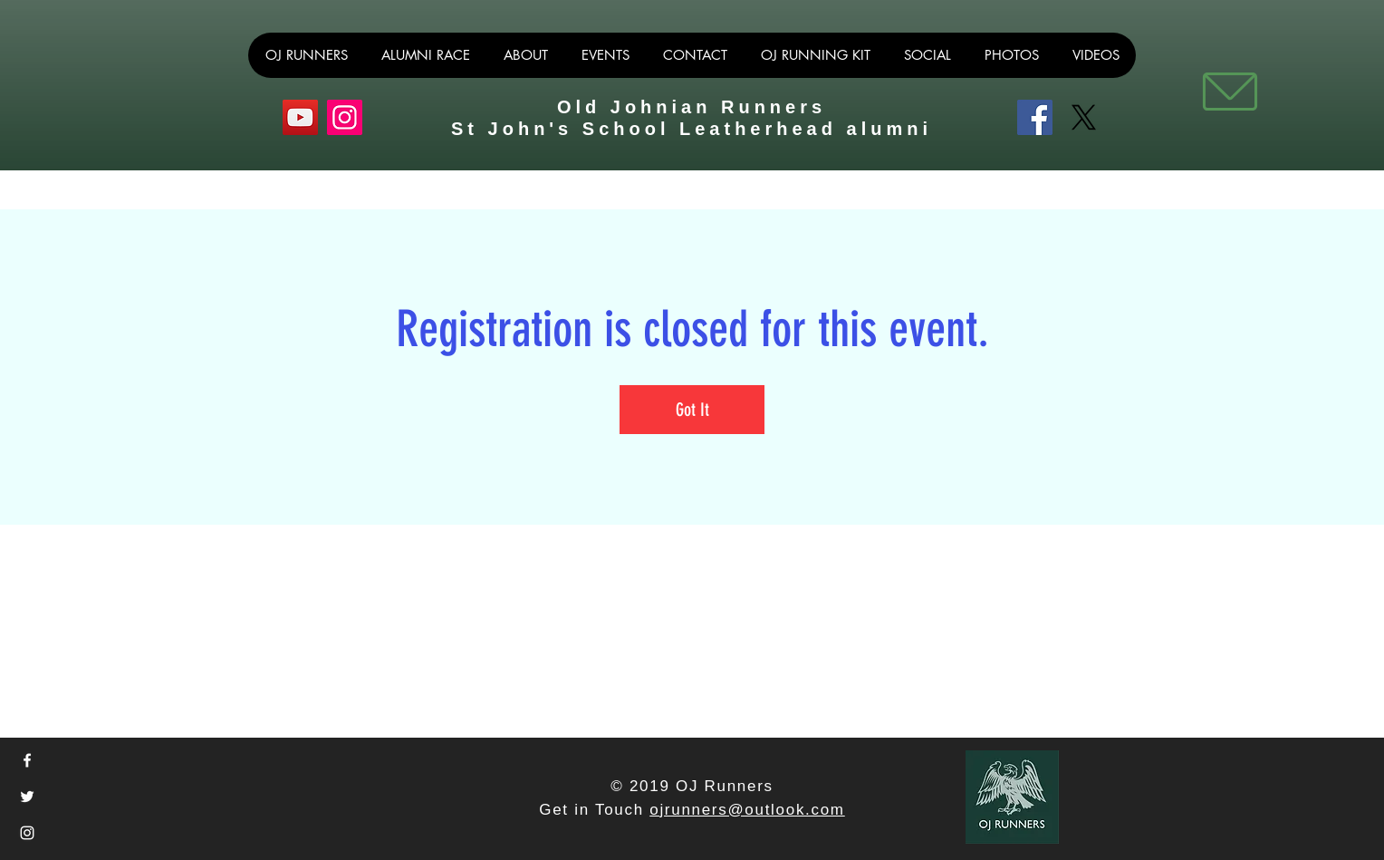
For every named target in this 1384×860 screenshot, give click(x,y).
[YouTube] (300, 117)
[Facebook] (1034, 117)
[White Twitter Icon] (27, 797)
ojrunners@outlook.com (747, 809)
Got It (692, 409)
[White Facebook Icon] (27, 760)
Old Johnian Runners (691, 107)
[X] (1083, 117)
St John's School (565, 129)
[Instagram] (344, 117)
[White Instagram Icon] (27, 833)
